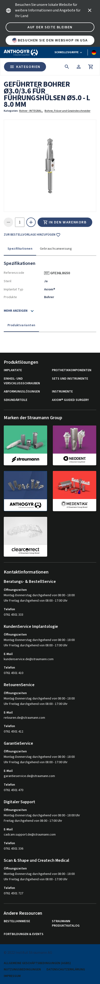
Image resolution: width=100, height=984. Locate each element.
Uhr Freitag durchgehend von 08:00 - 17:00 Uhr (36, 600)
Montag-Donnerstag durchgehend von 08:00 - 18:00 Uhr (42, 815)
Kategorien (25, 66)
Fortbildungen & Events (23, 934)
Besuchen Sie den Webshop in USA (50, 40)
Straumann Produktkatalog (66, 923)
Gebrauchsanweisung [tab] (56, 248)
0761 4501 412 (13, 731)
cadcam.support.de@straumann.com (30, 834)
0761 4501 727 (13, 893)
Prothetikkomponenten (71, 370)
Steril (7, 281)
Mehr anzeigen (15, 310)
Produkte (10, 297)
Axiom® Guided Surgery (70, 400)
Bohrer (49, 297)
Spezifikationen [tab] (20, 248)
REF (47, 273)
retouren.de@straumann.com (24, 718)
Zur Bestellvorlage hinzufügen (32, 235)
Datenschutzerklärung (65, 969)
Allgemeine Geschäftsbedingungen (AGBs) (37, 963)
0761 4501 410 (13, 673)
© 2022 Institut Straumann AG (28, 952)
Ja (46, 281)
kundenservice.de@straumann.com (29, 659)
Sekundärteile (15, 400)
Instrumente (62, 391)
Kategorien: (11, 111)
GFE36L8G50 (61, 273)
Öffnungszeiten (15, 590)
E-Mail (8, 654)
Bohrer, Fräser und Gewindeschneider (67, 111)
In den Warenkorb (65, 222)
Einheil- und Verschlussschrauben (22, 381)
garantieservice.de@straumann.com (29, 776)
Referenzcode (14, 272)
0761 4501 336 (13, 848)
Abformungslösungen (22, 391)
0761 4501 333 (13, 614)
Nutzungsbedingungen (22, 969)
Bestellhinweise (17, 921)
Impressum (12, 976)
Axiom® (49, 289)
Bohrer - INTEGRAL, (31, 111)
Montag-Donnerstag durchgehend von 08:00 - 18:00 (39, 595)
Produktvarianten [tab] (21, 325)
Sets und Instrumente (70, 379)
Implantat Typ (13, 289)
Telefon (9, 609)
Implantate (13, 370)
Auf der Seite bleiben (50, 27)
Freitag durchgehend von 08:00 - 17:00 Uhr (33, 820)
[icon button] (89, 10)
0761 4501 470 (13, 790)
